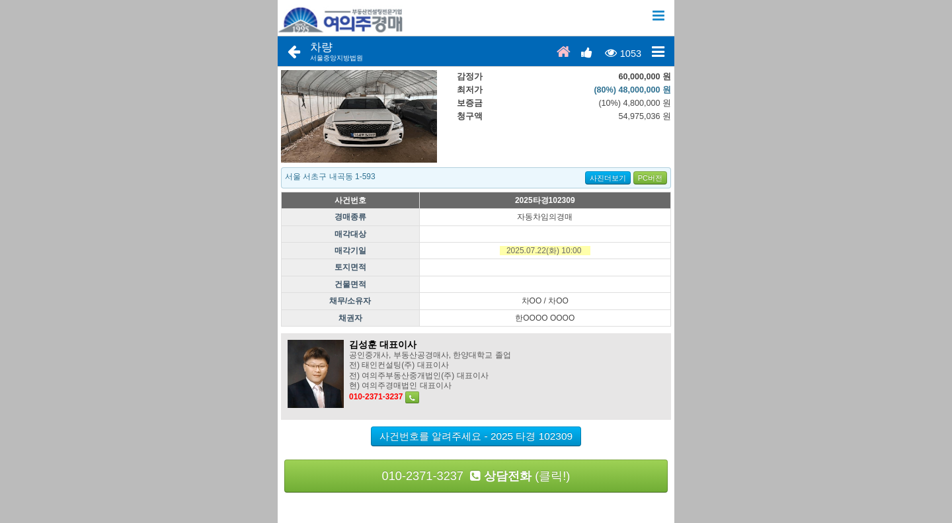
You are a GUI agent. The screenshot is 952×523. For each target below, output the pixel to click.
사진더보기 (608, 178)
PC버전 (650, 178)
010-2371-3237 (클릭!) (476, 476)
